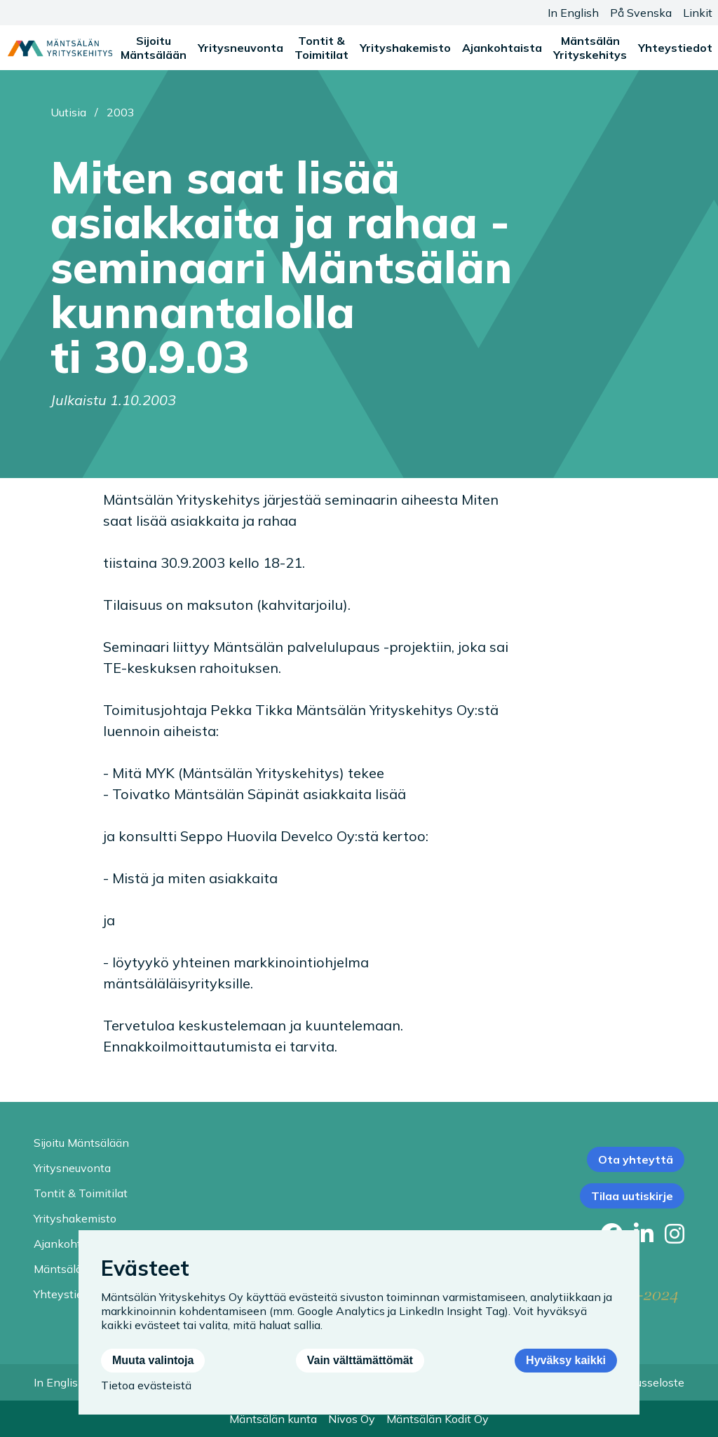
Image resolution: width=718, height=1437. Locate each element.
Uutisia (68, 112)
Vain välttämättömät (360, 1360)
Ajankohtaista (502, 48)
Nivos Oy (351, 1419)
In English (573, 13)
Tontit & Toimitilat (321, 48)
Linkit (697, 13)
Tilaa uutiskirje (632, 1196)
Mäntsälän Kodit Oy (437, 1419)
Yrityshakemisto (405, 48)
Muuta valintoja (153, 1360)
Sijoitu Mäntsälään (154, 48)
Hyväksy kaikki (566, 1360)
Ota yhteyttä (635, 1159)
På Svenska (641, 13)
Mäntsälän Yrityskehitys (590, 48)
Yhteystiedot (675, 48)
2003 (121, 112)
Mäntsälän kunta (273, 1419)
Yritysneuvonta (240, 48)
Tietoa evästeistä (146, 1385)
